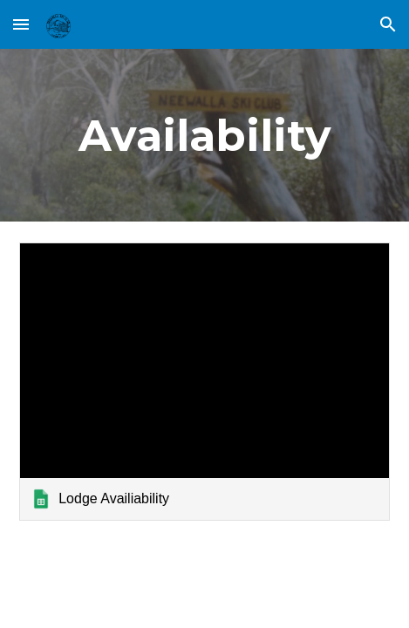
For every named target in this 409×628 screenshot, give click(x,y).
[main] (204, 135)
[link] (204, 381)
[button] (21, 24)
